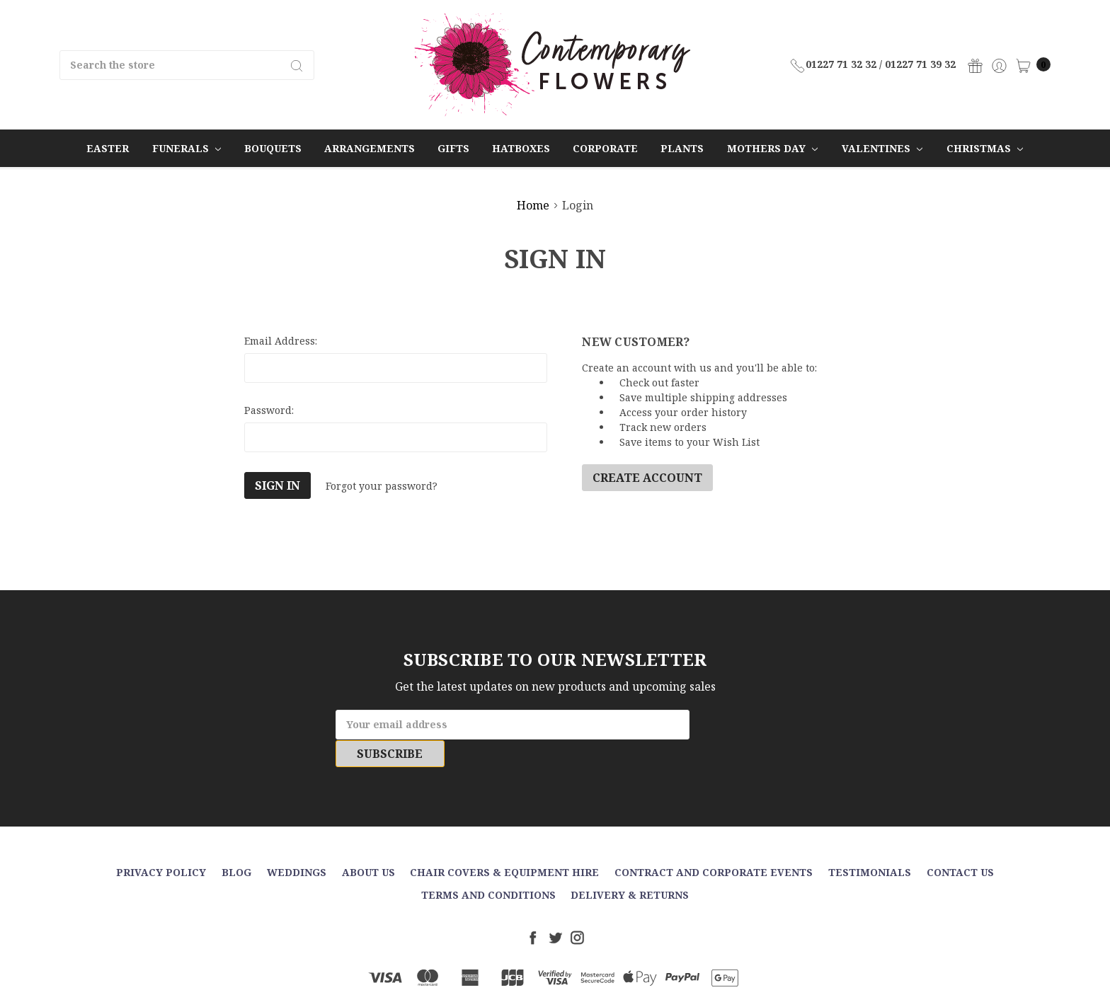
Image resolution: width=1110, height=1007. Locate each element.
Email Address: (280, 340)
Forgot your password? (381, 486)
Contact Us (960, 844)
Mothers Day (772, 148)
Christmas (984, 148)
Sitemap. (623, 984)
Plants (682, 148)
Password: (269, 410)
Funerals (186, 148)
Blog (236, 844)
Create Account (647, 477)
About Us (368, 844)
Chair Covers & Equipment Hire (504, 844)
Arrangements (369, 148)
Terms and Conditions (488, 867)
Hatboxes (521, 148)
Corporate (605, 148)
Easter (107, 148)
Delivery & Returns (630, 867)
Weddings (296, 844)
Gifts (453, 148)
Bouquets (273, 148)
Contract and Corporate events (713, 844)
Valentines (882, 148)
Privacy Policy (161, 844)
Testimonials (869, 844)
